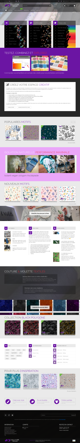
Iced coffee (58, 36)
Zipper (32, 356)
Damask (33, 38)
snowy (7, 352)
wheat (7, 358)
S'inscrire (73, 415)
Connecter (25, 427)
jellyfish (7, 350)
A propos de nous (7, 427)
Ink (7, 36)
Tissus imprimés (18, 10)
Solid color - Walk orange (61, 359)
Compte (65, 1)
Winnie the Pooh (10, 41)
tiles (24, 350)
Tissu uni (62, 23)
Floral (33, 33)
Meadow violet (59, 46)
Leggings (14, 245)
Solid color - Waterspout (60, 356)
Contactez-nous (7, 428)
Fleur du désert (59, 41)
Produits (26, 10)
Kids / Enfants (35, 30)
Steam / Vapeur (10, 44)
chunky (18, 350)
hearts (12, 355)
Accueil (10, 10)
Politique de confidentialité (10, 431)
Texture (33, 36)
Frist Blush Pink (59, 30)
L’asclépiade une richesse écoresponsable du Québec (68, 242)
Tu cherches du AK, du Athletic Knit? (66, 254)
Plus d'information (62, 419)
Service (32, 10)
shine (7, 355)
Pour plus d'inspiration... (72, 391)
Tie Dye (9, 30)
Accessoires (33, 350)
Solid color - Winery (59, 350)
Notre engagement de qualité (10, 433)
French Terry (34, 353)
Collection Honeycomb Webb (40, 307)
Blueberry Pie (59, 33)
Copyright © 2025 (32, 440)
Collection (14, 23)
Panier (70, 6)
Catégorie (38, 23)
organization (14, 352)
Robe (13, 238)
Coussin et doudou (17, 231)
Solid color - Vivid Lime (60, 362)
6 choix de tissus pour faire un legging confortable (68, 232)
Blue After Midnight (60, 27)
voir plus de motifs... (72, 142)
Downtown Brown (60, 38)
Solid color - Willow (59, 353)
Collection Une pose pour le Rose (40, 213)
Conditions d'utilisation (9, 432)
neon (13, 350)
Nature (33, 41)
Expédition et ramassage (9, 429)
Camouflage (34, 27)
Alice (8, 27)
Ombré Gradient (10, 33)
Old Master (9, 38)
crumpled (13, 358)
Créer (24, 428)
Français (72, 1)
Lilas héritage (59, 44)
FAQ (5, 435)
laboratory (18, 355)
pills (21, 352)
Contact (38, 10)
